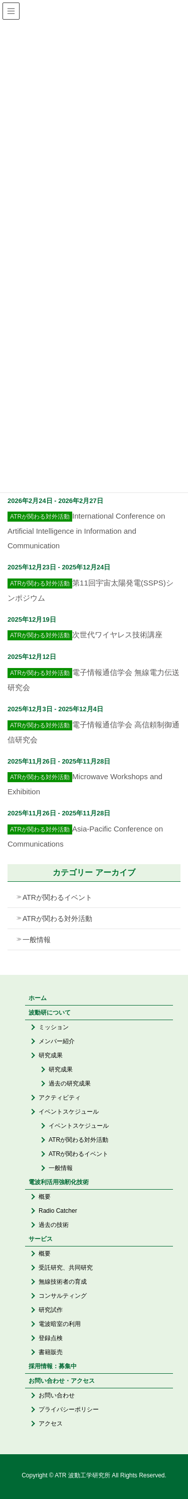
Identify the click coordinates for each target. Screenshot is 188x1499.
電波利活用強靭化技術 (59, 1182)
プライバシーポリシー (69, 1409)
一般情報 (37, 940)
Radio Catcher (58, 1210)
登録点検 (51, 1338)
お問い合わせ (57, 1395)
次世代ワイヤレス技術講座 (117, 634)
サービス (41, 1238)
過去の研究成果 (70, 1083)
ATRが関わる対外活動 (57, 918)
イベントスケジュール (69, 1111)
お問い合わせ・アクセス (62, 1380)
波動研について (50, 1012)
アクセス (51, 1423)
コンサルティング (63, 1295)
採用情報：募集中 (53, 1366)
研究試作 (51, 1309)
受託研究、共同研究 (66, 1267)
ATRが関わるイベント (57, 897)
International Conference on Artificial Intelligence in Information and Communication (86, 531)
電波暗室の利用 (60, 1323)
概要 (45, 1196)
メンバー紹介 (57, 1041)
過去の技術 (54, 1224)
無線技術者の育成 (63, 1281)
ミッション (54, 1027)
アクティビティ (60, 1097)
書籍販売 (51, 1352)
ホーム (38, 998)
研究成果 (51, 1055)
